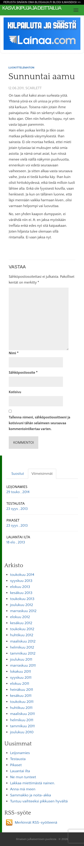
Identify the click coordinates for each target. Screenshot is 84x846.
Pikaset (16, 765)
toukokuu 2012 (22, 629)
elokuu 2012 (20, 617)
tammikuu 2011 (22, 726)
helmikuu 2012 (22, 647)
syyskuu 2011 (21, 677)
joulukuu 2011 (21, 659)
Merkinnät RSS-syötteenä (36, 822)
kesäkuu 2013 (21, 593)
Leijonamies (20, 753)
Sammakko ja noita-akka (30, 795)
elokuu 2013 (20, 587)
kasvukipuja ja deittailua (31, 8)
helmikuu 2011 (21, 720)
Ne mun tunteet (23, 777)
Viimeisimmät (42, 474)
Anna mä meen (22, 789)
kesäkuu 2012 (21, 623)
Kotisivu (15, 392)
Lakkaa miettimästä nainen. (32, 783)
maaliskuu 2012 (23, 641)
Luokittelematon (21, 67)
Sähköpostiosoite (23, 373)
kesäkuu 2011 (21, 695)
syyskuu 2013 (21, 581)
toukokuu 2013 (22, 599)
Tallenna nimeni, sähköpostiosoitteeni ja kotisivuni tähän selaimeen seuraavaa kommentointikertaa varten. (39, 423)
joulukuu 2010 (22, 732)
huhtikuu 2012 (21, 635)
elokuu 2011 (19, 683)
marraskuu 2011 (23, 665)
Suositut (17, 474)
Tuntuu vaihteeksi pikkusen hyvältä (39, 801)
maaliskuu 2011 (22, 714)
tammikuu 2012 (22, 653)
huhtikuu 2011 (21, 708)
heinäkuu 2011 (21, 689)
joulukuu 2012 (21, 605)
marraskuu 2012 (23, 611)
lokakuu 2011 (20, 671)
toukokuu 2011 (22, 702)
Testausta (18, 759)
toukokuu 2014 (22, 574)
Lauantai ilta (20, 771)
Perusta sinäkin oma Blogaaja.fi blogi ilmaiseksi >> (42, 2)
